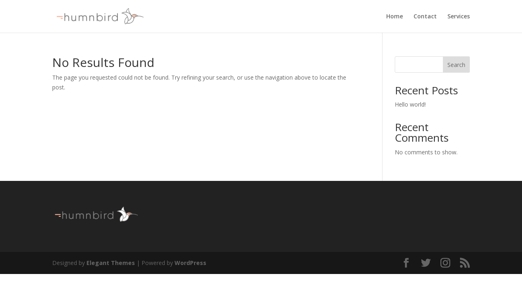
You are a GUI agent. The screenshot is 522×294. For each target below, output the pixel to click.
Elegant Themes (110, 263)
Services (458, 16)
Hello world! (410, 104)
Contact (425, 16)
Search (456, 65)
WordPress (190, 263)
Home (394, 16)
